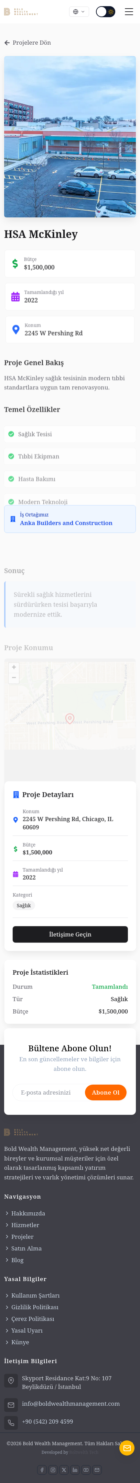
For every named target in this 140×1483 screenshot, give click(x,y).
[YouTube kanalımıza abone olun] (86, 1470)
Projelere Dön (27, 42)
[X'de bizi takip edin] (64, 1470)
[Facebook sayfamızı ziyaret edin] (42, 1470)
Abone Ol (106, 1115)
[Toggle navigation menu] (129, 11)
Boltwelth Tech (83, 1452)
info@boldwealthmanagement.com (71, 1403)
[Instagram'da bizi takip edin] (53, 1470)
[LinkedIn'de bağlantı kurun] (75, 1470)
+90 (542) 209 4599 (47, 1421)
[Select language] (79, 12)
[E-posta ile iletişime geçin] (97, 1470)
